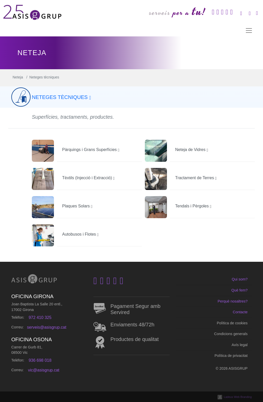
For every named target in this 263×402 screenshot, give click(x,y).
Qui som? (240, 279)
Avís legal (240, 345)
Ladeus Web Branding (238, 396)
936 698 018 (40, 360)
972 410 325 (40, 317)
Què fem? (239, 290)
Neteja (18, 77)
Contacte (240, 312)
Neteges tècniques (61, 97)
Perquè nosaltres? (233, 301)
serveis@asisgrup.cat (46, 327)
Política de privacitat (231, 356)
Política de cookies (232, 323)
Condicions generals (231, 334)
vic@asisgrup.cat (43, 370)
